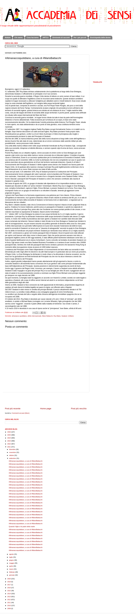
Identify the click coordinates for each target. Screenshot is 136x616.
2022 (9, 444)
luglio (11, 557)
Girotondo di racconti (61, 38)
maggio (12, 563)
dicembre (12, 449)
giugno (11, 560)
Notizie (7, 38)
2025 (9, 435)
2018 (9, 582)
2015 (9, 590)
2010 (9, 605)
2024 (9, 438)
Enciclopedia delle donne (100, 38)
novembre (12, 452)
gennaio (12, 575)
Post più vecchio (79, 408)
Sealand (64, 316)
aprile (11, 566)
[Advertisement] (46, 399)
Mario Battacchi (47, 316)
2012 (9, 599)
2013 (9, 596)
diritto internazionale (34, 316)
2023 (9, 441)
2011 (9, 602)
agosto (11, 554)
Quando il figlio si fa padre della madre (22, 526)
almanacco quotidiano (19, 316)
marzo (11, 569)
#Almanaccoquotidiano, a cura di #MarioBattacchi (25, 461)
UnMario (71, 316)
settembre (12, 458)
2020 (9, 579)
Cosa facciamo (33, 38)
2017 (9, 585)
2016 (9, 587)
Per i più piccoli (80, 38)
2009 (9, 608)
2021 (9, 447)
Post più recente (12, 408)
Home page (45, 408)
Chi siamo (18, 38)
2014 (9, 593)
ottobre (11, 455)
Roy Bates (57, 316)
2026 (9, 432)
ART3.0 (45, 38)
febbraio (12, 572)
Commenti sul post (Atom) (20, 413)
